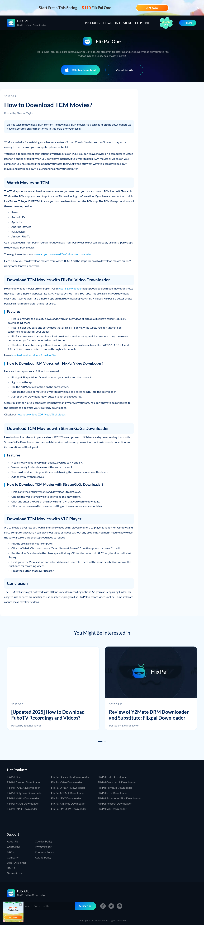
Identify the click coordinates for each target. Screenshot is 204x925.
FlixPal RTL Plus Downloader (68, 803)
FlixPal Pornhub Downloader (115, 787)
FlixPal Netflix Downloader (23, 798)
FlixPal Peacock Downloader (115, 803)
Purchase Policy (44, 852)
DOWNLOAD (111, 22)
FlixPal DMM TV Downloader (68, 808)
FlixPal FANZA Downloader (23, 787)
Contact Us (13, 846)
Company (12, 857)
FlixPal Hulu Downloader (113, 777)
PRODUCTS (92, 22)
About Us (12, 841)
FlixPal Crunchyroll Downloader (117, 782)
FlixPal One (14, 777)
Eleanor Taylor (25, 113)
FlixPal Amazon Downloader (24, 782)
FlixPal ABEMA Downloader (68, 793)
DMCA (11, 868)
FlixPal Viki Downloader (112, 808)
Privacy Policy (43, 846)
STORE (127, 22)
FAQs (10, 852)
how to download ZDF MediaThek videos (41, 414)
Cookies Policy (43, 841)
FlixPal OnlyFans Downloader (24, 793)
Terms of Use (14, 873)
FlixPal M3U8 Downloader (23, 803)
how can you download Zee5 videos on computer (62, 254)
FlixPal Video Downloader (66, 782)
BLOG (149, 22)
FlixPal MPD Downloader (22, 808)
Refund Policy (43, 857)
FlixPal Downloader (70, 288)
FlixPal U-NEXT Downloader (68, 787)
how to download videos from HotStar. (34, 355)
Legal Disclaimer (16, 862)
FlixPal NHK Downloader (113, 793)
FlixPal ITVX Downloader (66, 798)
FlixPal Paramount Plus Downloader (119, 798)
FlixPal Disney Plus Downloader (70, 777)
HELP (138, 22)
